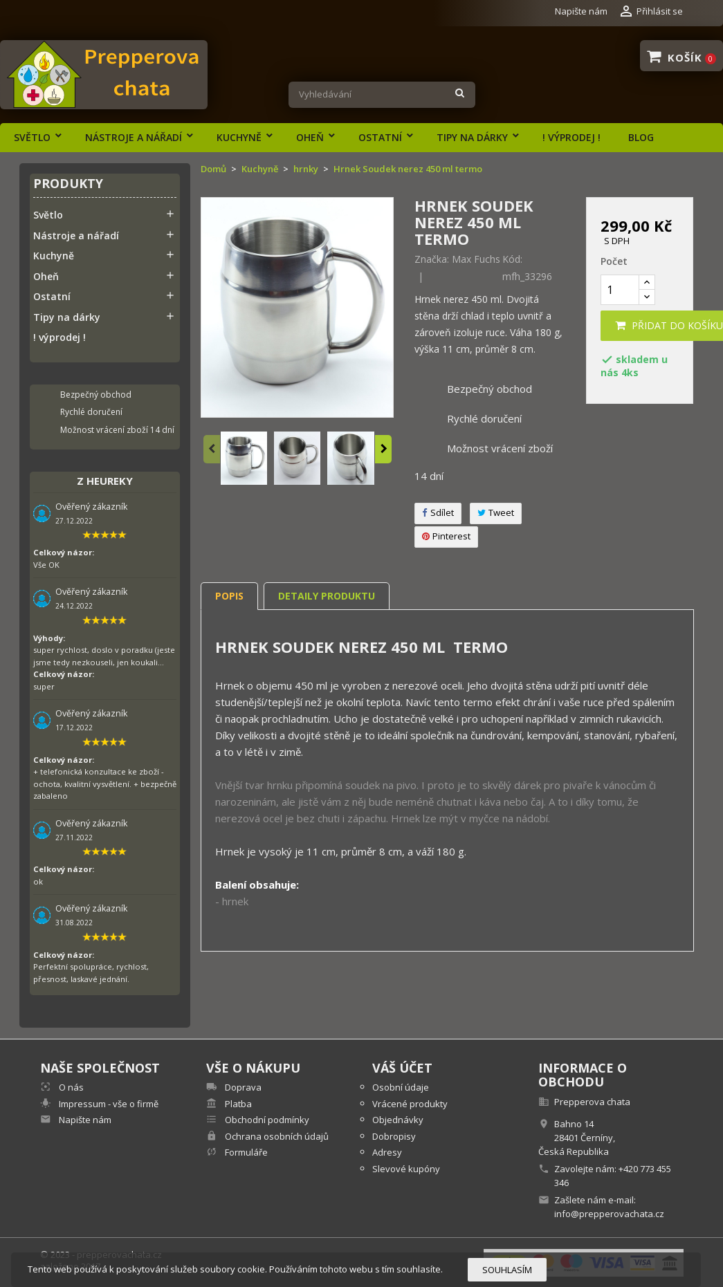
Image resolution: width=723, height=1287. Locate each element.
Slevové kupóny (406, 1169)
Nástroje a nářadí (133, 137)
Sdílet (438, 512)
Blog (641, 137)
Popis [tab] (229, 595)
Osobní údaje (400, 1087)
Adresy (387, 1152)
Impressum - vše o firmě (107, 1104)
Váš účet (402, 1067)
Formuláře (245, 1152)
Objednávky (397, 1119)
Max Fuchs (476, 259)
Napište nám (581, 11)
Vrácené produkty (410, 1104)
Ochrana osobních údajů (276, 1136)
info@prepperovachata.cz (609, 1213)
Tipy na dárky (472, 137)
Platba (237, 1104)
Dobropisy (394, 1136)
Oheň (310, 137)
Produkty (68, 184)
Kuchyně (239, 137)
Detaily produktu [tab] (326, 595)
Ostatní (380, 137)
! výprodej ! (571, 137)
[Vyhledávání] (382, 95)
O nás (70, 1087)
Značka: (431, 259)
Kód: (512, 259)
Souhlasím (507, 1269)
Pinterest (446, 536)
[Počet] (620, 290)
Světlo (32, 137)
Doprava (242, 1087)
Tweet (495, 512)
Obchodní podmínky (266, 1119)
